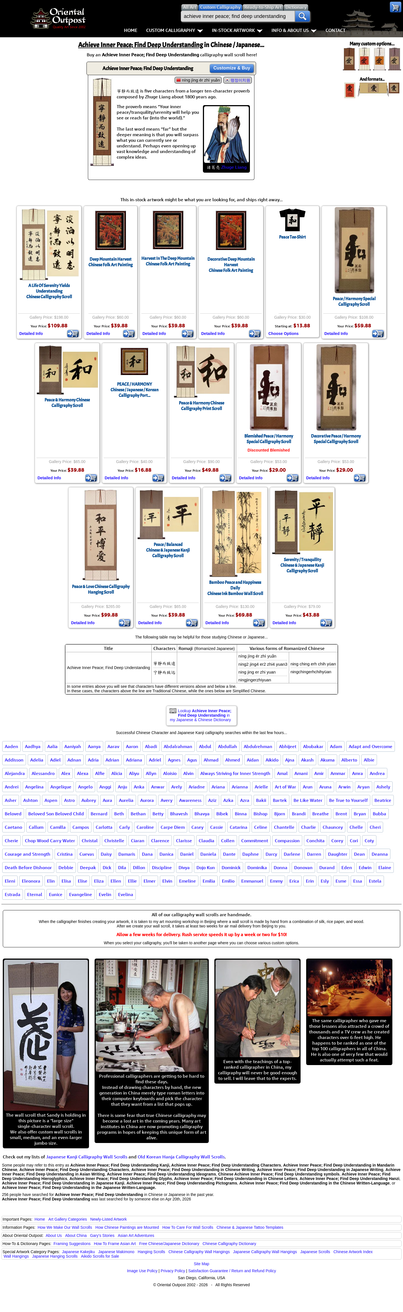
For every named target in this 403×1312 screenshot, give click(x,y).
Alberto (349, 760)
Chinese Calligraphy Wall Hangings (199, 1251)
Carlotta (104, 827)
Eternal (34, 894)
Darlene (292, 854)
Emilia (209, 881)
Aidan (253, 760)
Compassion (287, 840)
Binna (241, 813)
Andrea (377, 773)
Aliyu (134, 773)
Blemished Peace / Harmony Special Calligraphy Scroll (268, 439)
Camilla (58, 827)
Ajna (289, 760)
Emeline (187, 881)
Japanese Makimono (116, 1251)
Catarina (238, 827)
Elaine (384, 867)
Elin (51, 881)
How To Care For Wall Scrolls (187, 1227)
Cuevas (86, 854)
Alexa (82, 773)
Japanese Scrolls (315, 1251)
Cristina (65, 854)
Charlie (308, 827)
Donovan (303, 867)
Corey (337, 840)
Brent (341, 813)
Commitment (254, 840)
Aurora (147, 800)
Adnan (74, 760)
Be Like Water (308, 800)
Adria (93, 760)
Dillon (139, 867)
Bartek (280, 800)
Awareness (190, 800)
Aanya (94, 746)
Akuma (327, 760)
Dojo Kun (205, 867)
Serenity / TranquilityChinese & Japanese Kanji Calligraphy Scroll (302, 565)
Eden (346, 867)
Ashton (30, 800)
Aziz (212, 800)
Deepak (88, 867)
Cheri (375, 827)
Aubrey (88, 800)
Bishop (261, 813)
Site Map (201, 1264)
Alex (65, 773)
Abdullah (227, 746)
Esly (325, 881)
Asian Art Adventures (136, 1235)
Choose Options (283, 333)
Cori (354, 840)
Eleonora (31, 881)
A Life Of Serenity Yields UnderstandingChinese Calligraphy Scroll (49, 291)
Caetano (13, 827)
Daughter (337, 854)
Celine (260, 827)
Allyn (151, 773)
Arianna (240, 787)
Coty (369, 840)
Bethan (138, 813)
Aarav (113, 746)
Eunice (55, 894)
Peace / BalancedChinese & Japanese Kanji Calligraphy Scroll (168, 550)
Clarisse (184, 840)
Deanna (380, 854)
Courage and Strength (27, 854)
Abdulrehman (258, 746)
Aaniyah (72, 746)
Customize (231, 68)
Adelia (36, 760)
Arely (176, 787)
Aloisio (170, 773)
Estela (375, 881)
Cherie (11, 840)
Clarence (160, 840)
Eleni (10, 881)
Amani (301, 773)
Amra (357, 773)
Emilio (228, 881)
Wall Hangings (16, 1256)
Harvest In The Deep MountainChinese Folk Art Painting (168, 261)
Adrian (112, 760)
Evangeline (80, 894)
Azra (244, 800)
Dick (107, 867)
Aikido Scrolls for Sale (100, 1256)
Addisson (14, 760)
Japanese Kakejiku (78, 1251)
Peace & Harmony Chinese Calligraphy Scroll (67, 402)
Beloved (13, 813)
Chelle (356, 827)
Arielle (261, 787)
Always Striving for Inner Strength (235, 773)
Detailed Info (31, 333)
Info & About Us (294, 30)
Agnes (174, 760)
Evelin (105, 894)
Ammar (338, 773)
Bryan (360, 813)
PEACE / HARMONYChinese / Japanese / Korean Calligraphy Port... (134, 389)
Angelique (60, 787)
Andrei (11, 787)
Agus (192, 760)
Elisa (66, 881)
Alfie (100, 773)
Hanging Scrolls (151, 1251)
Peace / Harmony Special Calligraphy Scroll (354, 301)
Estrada (12, 894)
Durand (327, 867)
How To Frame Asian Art (115, 1243)
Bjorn (279, 813)
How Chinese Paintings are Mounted (127, 1227)
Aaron (132, 746)
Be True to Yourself (348, 800)
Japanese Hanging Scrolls (55, 1256)
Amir (319, 773)
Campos (80, 827)
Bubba (379, 813)
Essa (357, 881)
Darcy (271, 854)
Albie (369, 760)
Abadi (151, 746)
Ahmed (232, 760)
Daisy (106, 854)
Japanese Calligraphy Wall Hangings (265, 1251)
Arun (308, 787)
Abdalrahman (178, 746)
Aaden (11, 746)
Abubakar (313, 746)
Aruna (325, 787)
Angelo (85, 787)
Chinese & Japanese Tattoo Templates (250, 1227)
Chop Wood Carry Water (50, 840)
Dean (359, 854)
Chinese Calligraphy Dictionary (229, 1243)
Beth (119, 813)
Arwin (344, 787)
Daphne (250, 854)
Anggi (105, 787)
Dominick (231, 867)
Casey (197, 827)
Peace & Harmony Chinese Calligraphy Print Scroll (201, 405)
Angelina (34, 787)
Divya (184, 867)
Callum (36, 827)
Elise (82, 881)
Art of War (285, 787)
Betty (158, 813)
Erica (294, 881)
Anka (139, 787)
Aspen (50, 800)
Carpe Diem (173, 827)
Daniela (208, 854)
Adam (336, 746)
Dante (229, 854)
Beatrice (382, 800)
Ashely (383, 787)
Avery (166, 800)
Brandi (299, 813)
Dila (122, 867)
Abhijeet (287, 746)
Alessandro (43, 773)
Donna (280, 867)
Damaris (126, 854)
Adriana (134, 760)
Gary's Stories (102, 1235)
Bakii (261, 800)
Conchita (315, 840)
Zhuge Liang (234, 167)
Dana (147, 854)
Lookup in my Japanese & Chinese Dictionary (200, 715)
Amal (282, 773)
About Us (54, 1235)
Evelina (125, 894)
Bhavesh (179, 813)
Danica (167, 854)
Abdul (205, 746)
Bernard (99, 813)
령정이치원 (240, 80)
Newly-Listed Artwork (108, 1219)
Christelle (114, 840)
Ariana (218, 787)
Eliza (99, 881)
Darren (314, 854)
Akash (307, 760)
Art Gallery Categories (67, 1219)
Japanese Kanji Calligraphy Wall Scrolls (86, 1157)
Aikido (272, 760)
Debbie (65, 867)
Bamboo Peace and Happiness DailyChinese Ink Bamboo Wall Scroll (235, 588)
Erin (310, 881)
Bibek (222, 813)
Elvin (167, 881)
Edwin (365, 867)
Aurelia (126, 800)
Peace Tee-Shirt (292, 237)
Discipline (162, 867)
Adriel (155, 760)
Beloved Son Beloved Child (56, 813)
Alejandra (15, 773)
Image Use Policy (142, 1271)
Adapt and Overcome (370, 746)
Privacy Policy (173, 1271)
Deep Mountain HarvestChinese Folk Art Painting (110, 262)
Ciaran (137, 840)
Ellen (116, 881)
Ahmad (211, 760)
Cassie (216, 827)
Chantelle (284, 827)
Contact (335, 30)
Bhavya (202, 813)
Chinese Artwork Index (353, 1251)
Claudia (206, 840)
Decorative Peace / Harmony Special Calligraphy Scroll (336, 439)
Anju (122, 787)
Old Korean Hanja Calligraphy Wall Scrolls (181, 1157)
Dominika (257, 867)
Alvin (188, 773)
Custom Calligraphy (174, 30)
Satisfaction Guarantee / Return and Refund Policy (232, 1271)
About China (76, 1235)
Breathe (320, 813)
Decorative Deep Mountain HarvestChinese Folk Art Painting (231, 264)
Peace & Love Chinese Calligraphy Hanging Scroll (101, 589)
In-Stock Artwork (237, 30)
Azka (228, 800)
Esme (341, 881)
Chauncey (333, 827)
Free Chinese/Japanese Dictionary (169, 1243)
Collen (228, 840)
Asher (11, 800)
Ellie (132, 881)
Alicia (116, 773)
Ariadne (197, 787)
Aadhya (33, 746)
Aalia (52, 746)
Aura (107, 800)
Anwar (158, 787)
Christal (90, 840)
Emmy (276, 881)
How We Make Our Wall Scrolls (65, 1227)
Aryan (363, 787)
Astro (69, 800)
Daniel (187, 854)
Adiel (55, 760)
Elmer (150, 881)
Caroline (145, 827)
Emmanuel (252, 881)
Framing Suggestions (71, 1243)
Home (130, 30)
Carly (124, 827)
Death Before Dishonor (28, 867)
